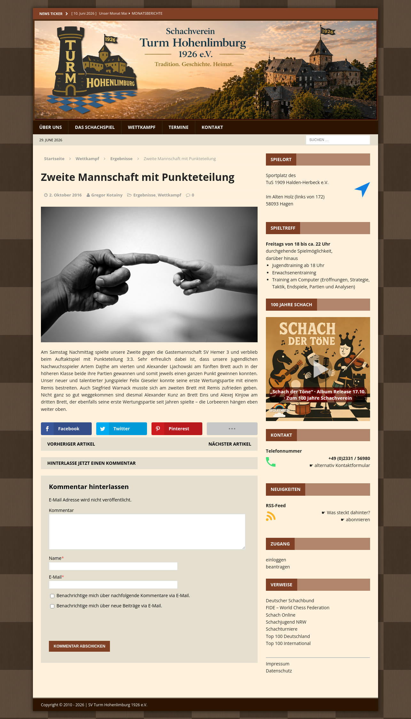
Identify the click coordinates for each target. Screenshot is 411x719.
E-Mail (55, 577)
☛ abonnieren (355, 519)
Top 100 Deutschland (288, 636)
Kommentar (61, 510)
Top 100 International (288, 643)
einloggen (276, 560)
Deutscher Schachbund (290, 600)
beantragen (278, 567)
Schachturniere (282, 629)
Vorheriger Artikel (71, 444)
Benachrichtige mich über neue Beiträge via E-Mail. (109, 606)
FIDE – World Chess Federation (298, 607)
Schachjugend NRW (286, 622)
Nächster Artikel (229, 444)
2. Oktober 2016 (65, 195)
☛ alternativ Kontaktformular (339, 465)
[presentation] (97, 628)
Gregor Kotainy (107, 195)
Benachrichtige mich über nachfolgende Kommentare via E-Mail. (123, 595)
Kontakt (212, 127)
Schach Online (281, 615)
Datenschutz (279, 671)
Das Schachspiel (95, 127)
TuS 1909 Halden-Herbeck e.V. (297, 182)
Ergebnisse (144, 195)
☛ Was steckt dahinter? (346, 512)
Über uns (50, 127)
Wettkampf (141, 127)
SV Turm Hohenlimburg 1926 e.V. (117, 705)
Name (55, 558)
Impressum (278, 664)
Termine (179, 127)
